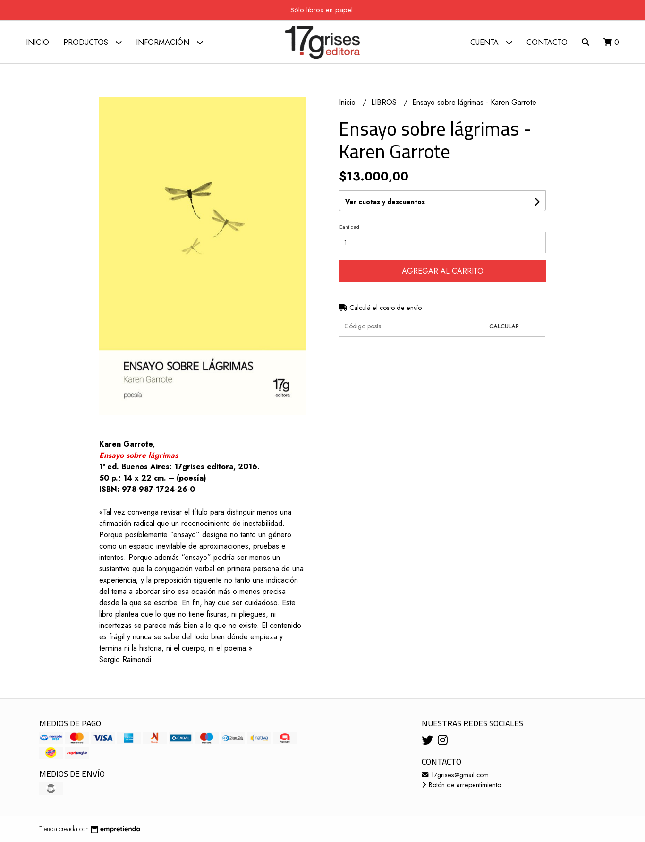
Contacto (547, 42)
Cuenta (491, 42)
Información (169, 42)
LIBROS (385, 102)
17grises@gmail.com (455, 775)
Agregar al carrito (443, 271)
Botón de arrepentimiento (461, 785)
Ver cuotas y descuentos (385, 201)
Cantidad (349, 227)
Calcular (504, 326)
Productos (92, 42)
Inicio (37, 42)
